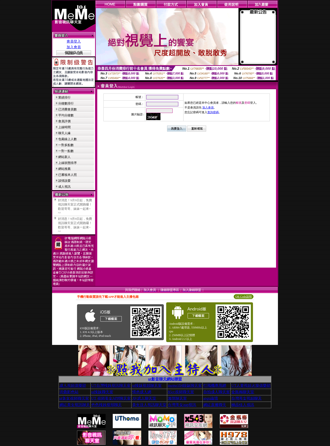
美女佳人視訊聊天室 (149, 405)
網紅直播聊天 (214, 405)
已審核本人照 (67, 174)
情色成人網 (141, 392)
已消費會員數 (67, 109)
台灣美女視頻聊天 (246, 398)
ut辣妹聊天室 (102, 392)
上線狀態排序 (67, 163)
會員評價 (64, 121)
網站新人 (64, 157)
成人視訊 (64, 186)
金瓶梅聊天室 (242, 392)
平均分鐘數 (66, 115)
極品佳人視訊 (242, 405)
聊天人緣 (64, 133)
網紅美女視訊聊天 (74, 405)
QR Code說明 (243, 296)
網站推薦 (64, 169)
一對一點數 (66, 151)
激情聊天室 (177, 398)
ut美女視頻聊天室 (74, 398)
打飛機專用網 (214, 385)
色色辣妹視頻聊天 (106, 405)
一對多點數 (66, 145)
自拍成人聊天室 (216, 392)
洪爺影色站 (68, 392)
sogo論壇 (210, 398)
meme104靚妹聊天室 (185, 385)
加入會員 (74, 47)
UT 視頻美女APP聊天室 (111, 398)
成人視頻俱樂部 (72, 385)
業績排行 (64, 97)
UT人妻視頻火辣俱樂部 (251, 385)
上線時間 (64, 127)
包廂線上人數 (67, 139)
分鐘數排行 (66, 103)
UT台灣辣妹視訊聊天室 (111, 385)
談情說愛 (64, 180)
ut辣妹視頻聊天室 (147, 385)
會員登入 (74, 41)
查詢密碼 (213, 112)
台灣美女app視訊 (182, 405)
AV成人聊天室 (144, 398)
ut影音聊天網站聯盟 (165, 379)
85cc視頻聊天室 (181, 392)
